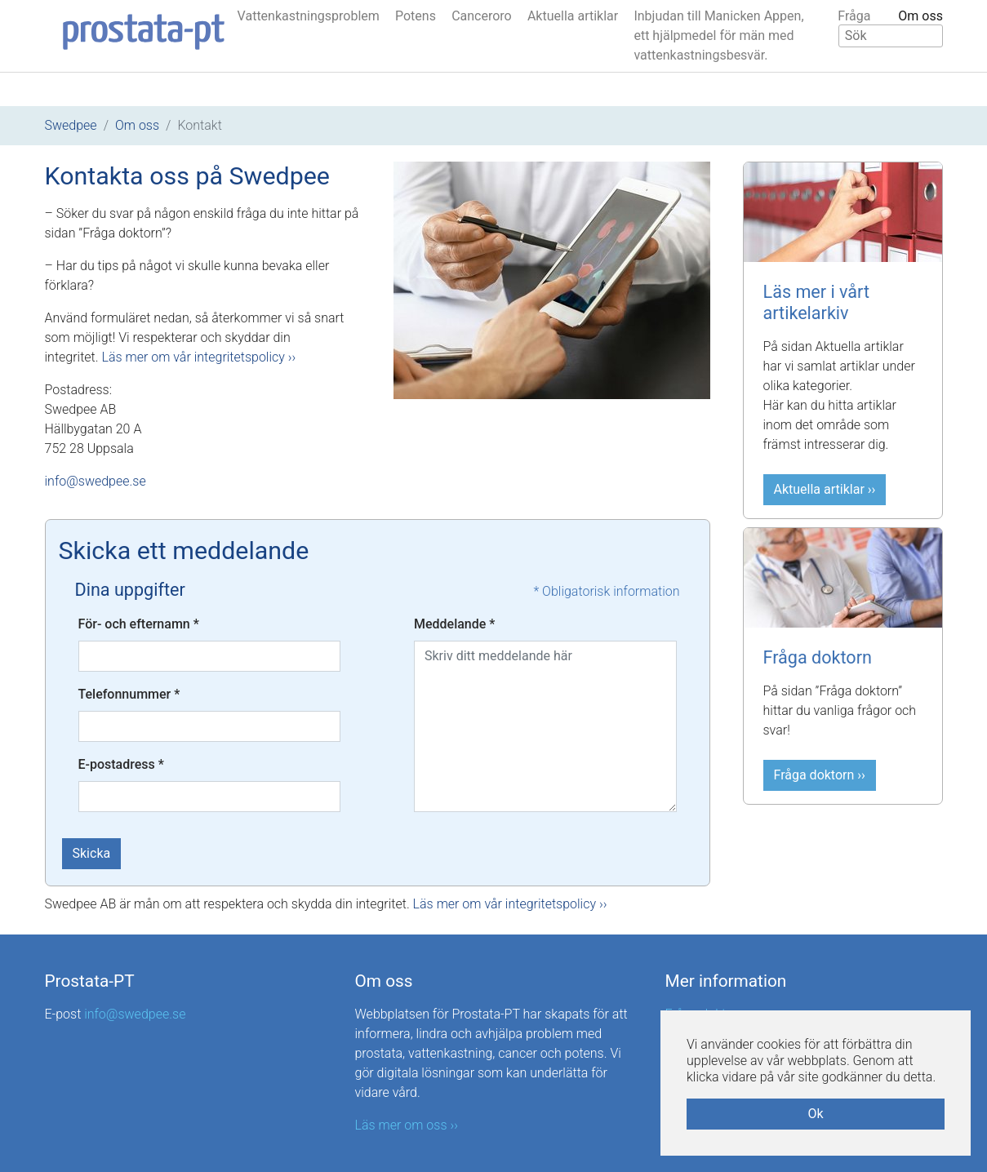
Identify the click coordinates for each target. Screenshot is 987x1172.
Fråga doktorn (817, 657)
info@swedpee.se (95, 481)
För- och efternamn (138, 624)
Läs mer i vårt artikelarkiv (816, 302)
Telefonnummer (129, 694)
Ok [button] (815, 1113)
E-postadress (121, 764)
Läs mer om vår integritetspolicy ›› (198, 357)
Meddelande (454, 624)
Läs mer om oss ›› (406, 1125)
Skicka (92, 853)
